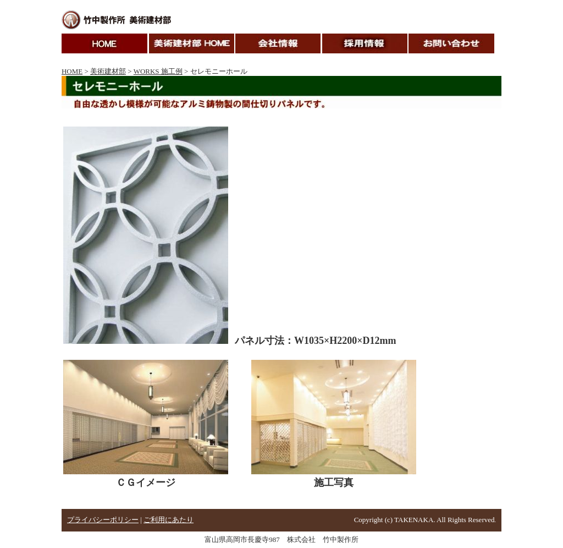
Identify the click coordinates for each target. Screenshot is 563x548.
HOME (72, 71)
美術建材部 (108, 71)
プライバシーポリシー (103, 520)
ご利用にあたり (168, 520)
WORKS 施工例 (158, 71)
